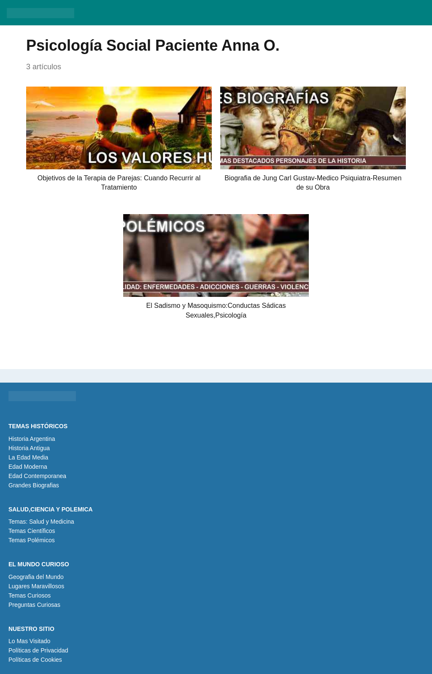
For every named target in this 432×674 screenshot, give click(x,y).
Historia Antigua (29, 448)
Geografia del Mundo (36, 576)
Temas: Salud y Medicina (41, 521)
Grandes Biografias (33, 485)
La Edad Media (28, 457)
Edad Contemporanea (37, 476)
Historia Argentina (31, 438)
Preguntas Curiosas (34, 604)
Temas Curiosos (29, 595)
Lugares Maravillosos (36, 586)
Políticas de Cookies (35, 659)
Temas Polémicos (31, 540)
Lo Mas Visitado (29, 641)
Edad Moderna (27, 466)
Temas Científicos (31, 530)
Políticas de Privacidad (38, 650)
